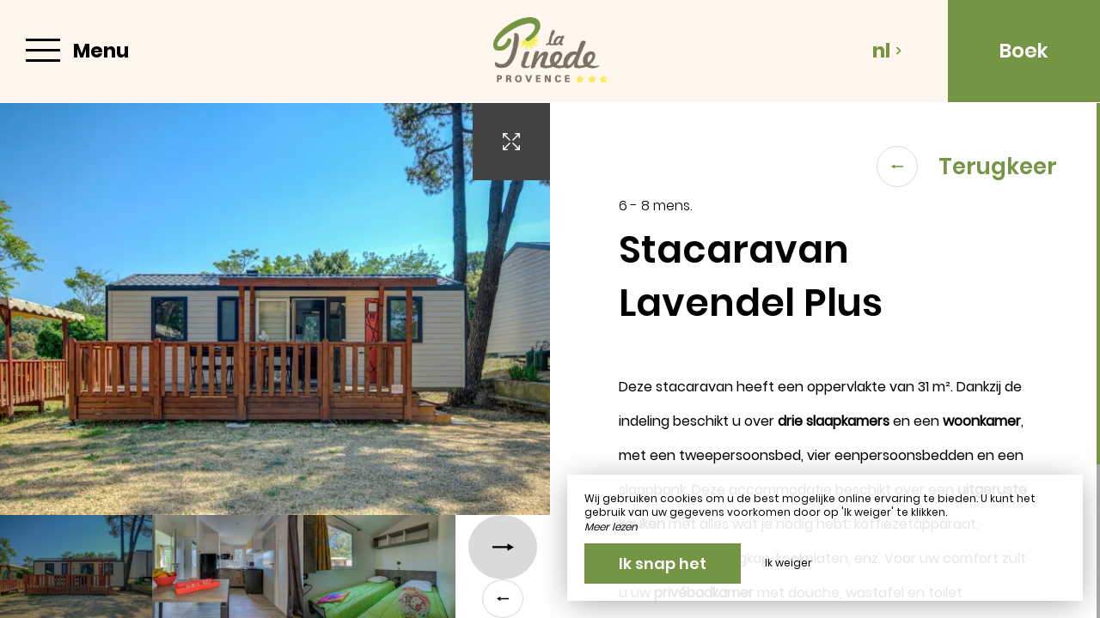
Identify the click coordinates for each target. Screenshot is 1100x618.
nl (887, 50)
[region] (825, 360)
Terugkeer (967, 166)
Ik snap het (662, 563)
